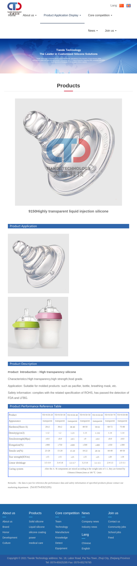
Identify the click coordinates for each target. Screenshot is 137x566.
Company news (90, 521)
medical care (36, 543)
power (32, 537)
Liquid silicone (37, 526)
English (86, 548)
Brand (5, 526)
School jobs (114, 532)
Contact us (114, 521)
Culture (6, 543)
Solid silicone (36, 521)
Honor (5, 532)
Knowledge (61, 537)
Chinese (86, 543)
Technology (61, 526)
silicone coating (37, 532)
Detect (58, 543)
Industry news (89, 526)
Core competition (100, 15)
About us (30, 15)
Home (12, 15)
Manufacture (62, 532)
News (93, 30)
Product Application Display (62, 15)
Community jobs (117, 526)
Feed (111, 537)
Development (9, 537)
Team (58, 521)
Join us (110, 30)
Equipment (61, 548)
